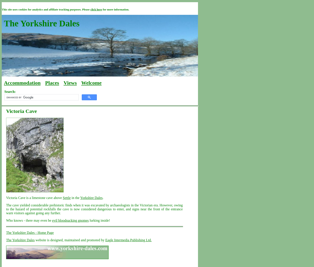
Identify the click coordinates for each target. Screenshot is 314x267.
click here (96, 9)
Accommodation (22, 83)
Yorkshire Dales (91, 198)
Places (52, 83)
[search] (41, 97)
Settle (67, 198)
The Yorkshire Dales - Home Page (30, 233)
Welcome (91, 83)
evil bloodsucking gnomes (70, 220)
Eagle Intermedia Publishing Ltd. (128, 240)
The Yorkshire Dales (20, 240)
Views (70, 83)
